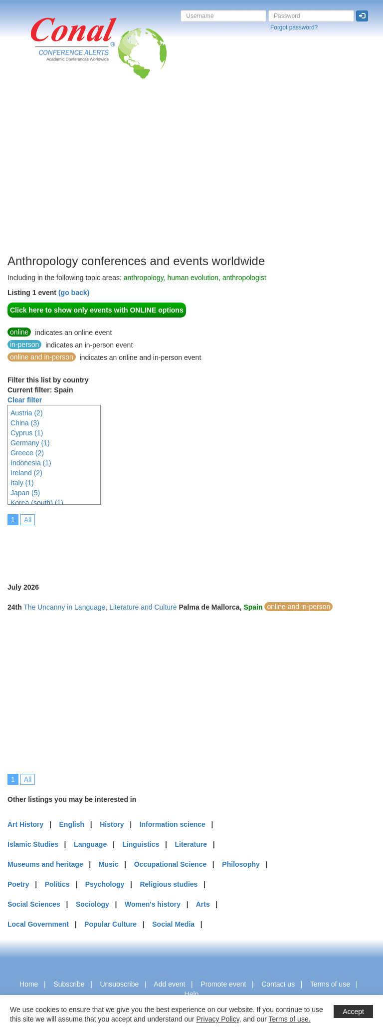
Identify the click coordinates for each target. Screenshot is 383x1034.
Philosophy (240, 864)
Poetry (18, 884)
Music (109, 864)
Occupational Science (170, 864)
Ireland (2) (26, 473)
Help (192, 994)
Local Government (38, 924)
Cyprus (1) (26, 433)
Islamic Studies (32, 844)
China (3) (24, 423)
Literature (191, 844)
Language (90, 844)
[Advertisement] (191, 154)
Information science (172, 824)
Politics (57, 884)
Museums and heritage (45, 864)
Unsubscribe (119, 984)
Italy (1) (22, 483)
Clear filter (24, 400)
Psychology (105, 884)
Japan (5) (25, 493)
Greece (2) (27, 453)
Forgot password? (294, 27)
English (72, 824)
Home (28, 984)
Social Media (173, 924)
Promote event (223, 984)
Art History (25, 824)
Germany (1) (30, 443)
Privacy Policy (217, 1019)
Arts (203, 904)
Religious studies (168, 884)
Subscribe (68, 984)
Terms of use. (290, 1019)
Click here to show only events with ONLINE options (97, 310)
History (112, 824)
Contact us (278, 984)
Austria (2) (26, 413)
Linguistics (140, 844)
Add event (169, 984)
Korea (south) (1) (36, 503)
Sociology (92, 904)
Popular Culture (110, 924)
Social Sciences (33, 904)
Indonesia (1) (30, 463)
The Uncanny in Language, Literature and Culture (100, 607)
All (28, 520)
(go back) (73, 293)
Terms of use (330, 984)
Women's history (153, 904)
